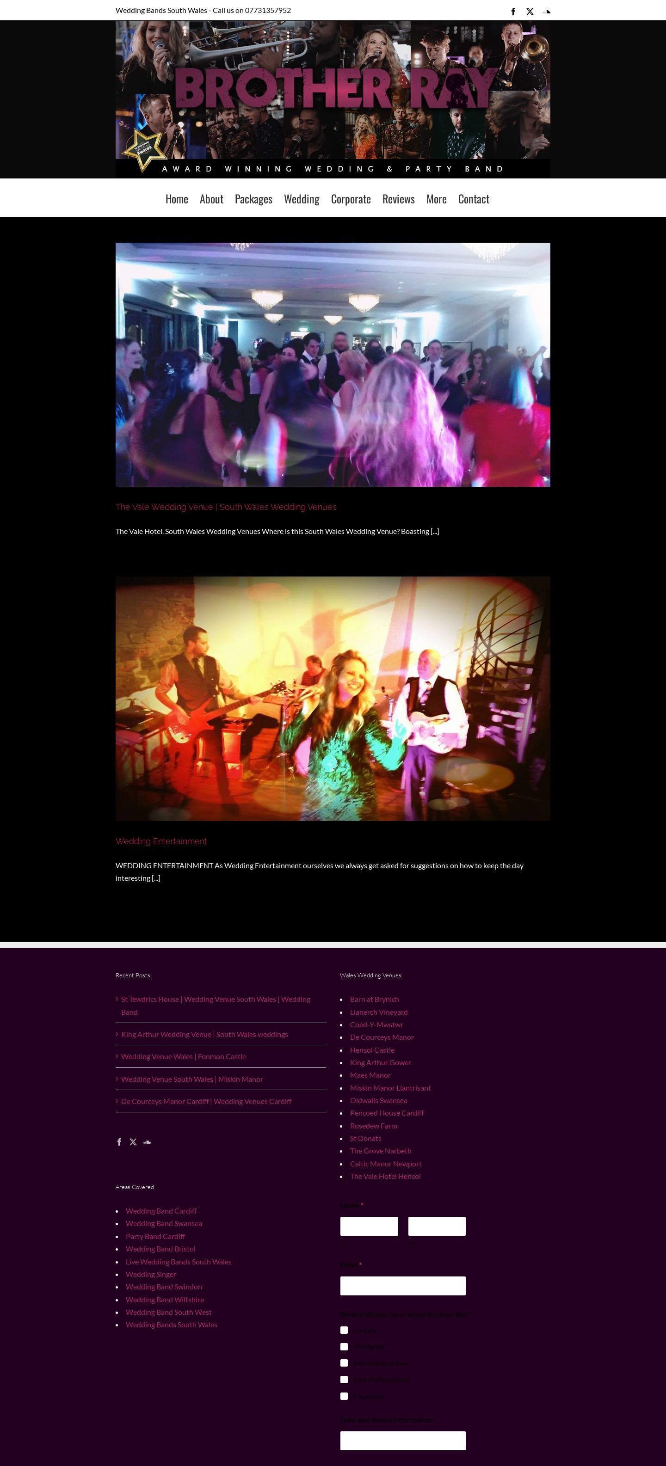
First (346, 1242)
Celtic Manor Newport (386, 1163)
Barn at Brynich (374, 998)
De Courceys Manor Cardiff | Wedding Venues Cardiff (206, 1101)
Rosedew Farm (373, 1125)
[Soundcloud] (147, 1142)
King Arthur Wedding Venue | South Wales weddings (204, 1034)
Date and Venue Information (386, 1419)
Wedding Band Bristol (161, 1248)
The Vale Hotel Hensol (385, 1176)
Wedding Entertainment (161, 841)
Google (365, 1329)
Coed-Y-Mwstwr (376, 1024)
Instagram (370, 1346)
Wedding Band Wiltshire (165, 1299)
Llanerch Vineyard (379, 1011)
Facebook (369, 1396)
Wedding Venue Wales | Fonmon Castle (183, 1056)
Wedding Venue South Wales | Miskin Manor (192, 1078)
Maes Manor (370, 1074)
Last (413, 1242)
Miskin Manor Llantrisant (390, 1087)
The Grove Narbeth (381, 1150)
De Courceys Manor (382, 1036)
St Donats (366, 1138)
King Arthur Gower (380, 1062)
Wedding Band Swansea (164, 1223)
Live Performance (381, 1379)
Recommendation (382, 1362)
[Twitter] (133, 1142)
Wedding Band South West (169, 1311)
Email (351, 1264)
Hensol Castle (372, 1049)
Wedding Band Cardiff (161, 1210)
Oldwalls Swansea (378, 1100)
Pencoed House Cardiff (387, 1112)
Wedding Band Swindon (164, 1286)
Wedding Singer (151, 1274)
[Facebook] (119, 1142)
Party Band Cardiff (155, 1236)
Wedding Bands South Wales (171, 1324)
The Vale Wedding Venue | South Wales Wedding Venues (226, 507)
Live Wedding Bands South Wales (179, 1261)
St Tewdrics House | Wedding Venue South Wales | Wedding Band (215, 1005)
